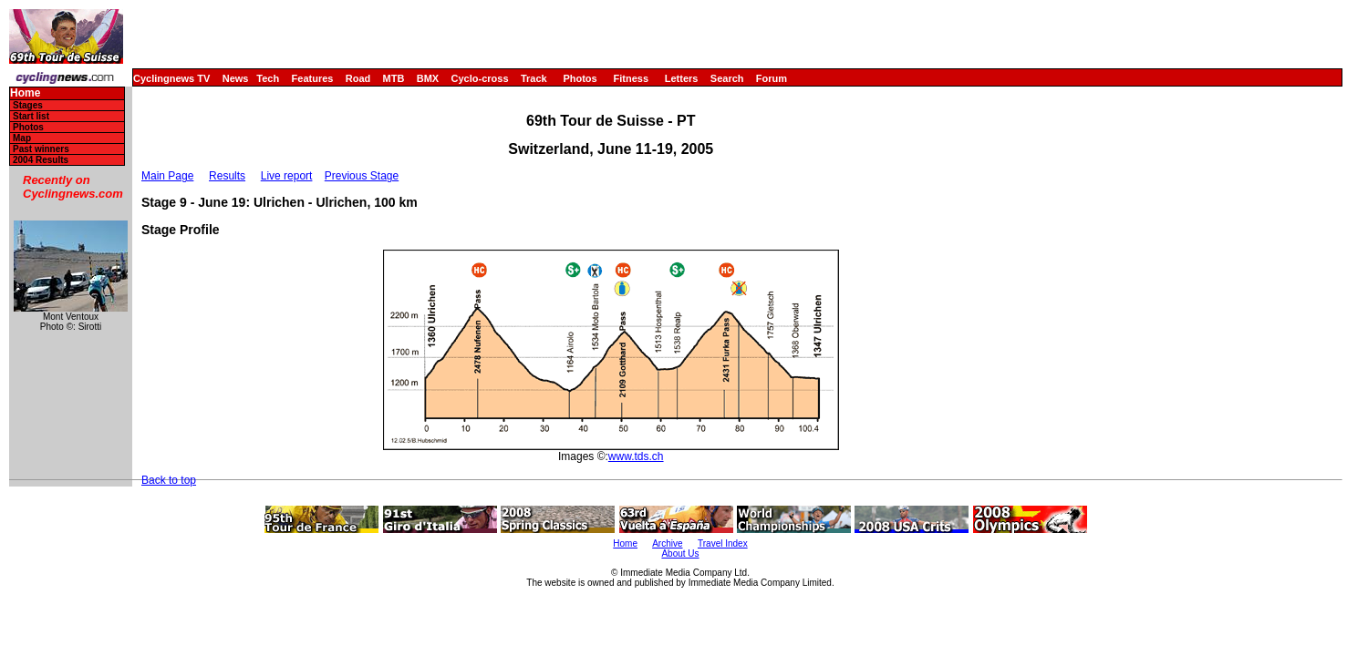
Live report (287, 175)
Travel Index (723, 543)
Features (313, 78)
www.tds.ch (636, 456)
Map (22, 138)
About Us (680, 553)
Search (727, 78)
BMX (428, 78)
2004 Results (40, 160)
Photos (579, 78)
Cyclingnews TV (171, 78)
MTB (394, 78)
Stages (28, 105)
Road (358, 78)
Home (25, 93)
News (236, 78)
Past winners (41, 149)
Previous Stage (362, 175)
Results (227, 175)
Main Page (167, 175)
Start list (31, 116)
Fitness (630, 78)
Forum (771, 78)
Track (534, 78)
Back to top (168, 480)
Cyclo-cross (480, 78)
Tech (267, 78)
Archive (667, 543)
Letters (682, 78)
